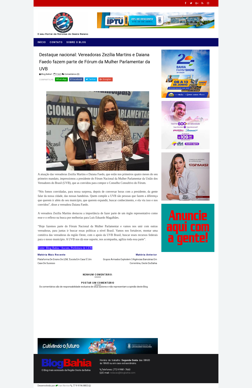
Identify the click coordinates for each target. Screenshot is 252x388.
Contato (56, 42)
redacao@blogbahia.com (122, 372)
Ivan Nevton (64, 385)
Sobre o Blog (76, 42)
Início (42, 42)
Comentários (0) (71, 74)
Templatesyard (99, 385)
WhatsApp (61, 79)
